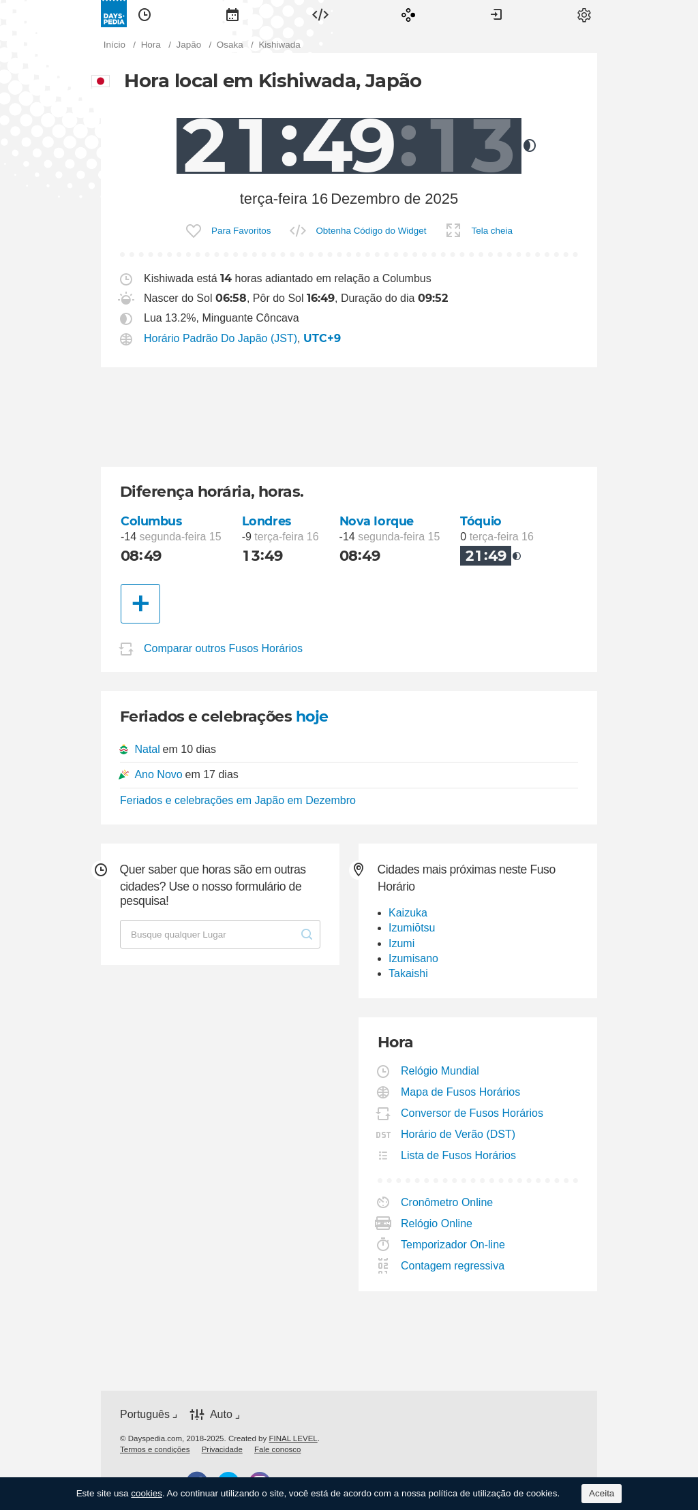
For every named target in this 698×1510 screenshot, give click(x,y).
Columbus (151, 521)
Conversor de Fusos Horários (472, 1113)
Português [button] (145, 1414)
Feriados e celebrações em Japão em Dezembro (238, 800)
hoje (312, 716)
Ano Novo (158, 774)
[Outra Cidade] (140, 603)
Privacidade (222, 1449)
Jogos (408, 13)
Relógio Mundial (440, 1071)
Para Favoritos (241, 231)
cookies (146, 1493)
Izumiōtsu (412, 928)
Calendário (232, 13)
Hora (144, 13)
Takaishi (408, 973)
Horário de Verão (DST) (458, 1134)
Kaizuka (408, 913)
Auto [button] (221, 1414)
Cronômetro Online (447, 1202)
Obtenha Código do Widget (371, 231)
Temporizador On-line (453, 1244)
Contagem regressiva (452, 1266)
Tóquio (480, 521)
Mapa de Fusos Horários (460, 1092)
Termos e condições (154, 1449)
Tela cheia (492, 231)
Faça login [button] (496, 13)
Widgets (320, 13)
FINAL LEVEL (293, 1438)
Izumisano (413, 958)
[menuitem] (144, 13)
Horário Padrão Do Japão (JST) (220, 338)
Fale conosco (277, 1449)
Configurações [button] (584, 13)
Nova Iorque (376, 521)
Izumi (401, 943)
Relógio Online (436, 1223)
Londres (266, 521)
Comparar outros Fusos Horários (223, 648)
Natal (147, 749)
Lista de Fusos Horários (458, 1155)
